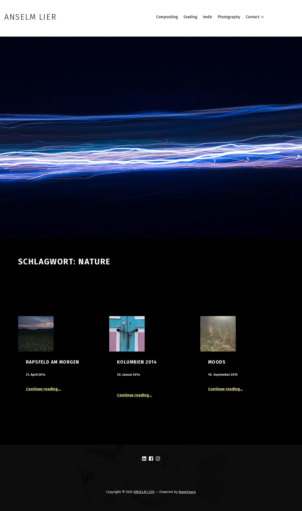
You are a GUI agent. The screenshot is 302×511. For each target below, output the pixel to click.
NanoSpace (187, 492)
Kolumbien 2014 (137, 362)
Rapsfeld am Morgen (52, 362)
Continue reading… (43, 389)
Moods (217, 362)
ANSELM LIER (144, 492)
